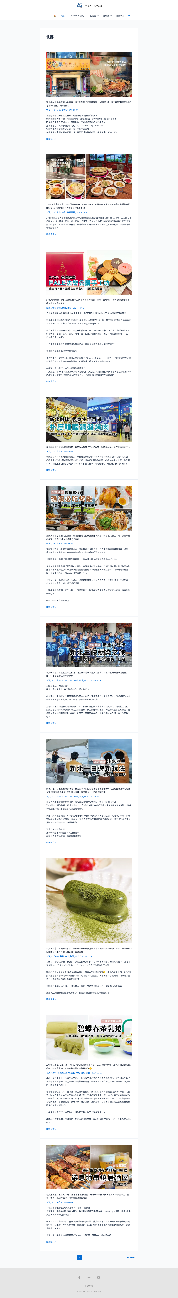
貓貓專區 (120, 15)
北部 (53, 109)
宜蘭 (59, 543)
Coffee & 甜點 (78, 15)
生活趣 (94, 15)
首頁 (48, 109)
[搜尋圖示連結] (129, 15)
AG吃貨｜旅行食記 (93, 5)
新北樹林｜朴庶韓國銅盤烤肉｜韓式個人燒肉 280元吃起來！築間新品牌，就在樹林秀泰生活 (88, 446)
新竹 (59, 307)
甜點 (72, 956)
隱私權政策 (89, 1286)
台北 (59, 212)
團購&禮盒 (51, 307)
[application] (66, 15)
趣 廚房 (107, 15)
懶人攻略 (74, 680)
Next (131, 1257)
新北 (59, 109)
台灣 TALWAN (63, 680)
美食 (64, 15)
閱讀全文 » (51, 138)
